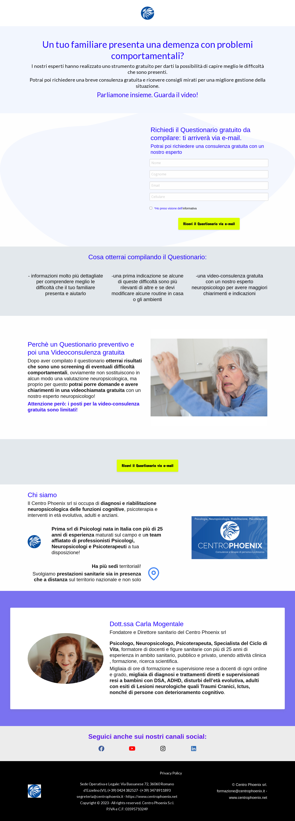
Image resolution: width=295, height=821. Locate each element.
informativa (190, 208)
